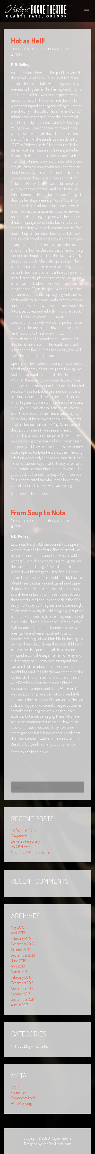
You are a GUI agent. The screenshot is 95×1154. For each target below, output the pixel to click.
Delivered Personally (25, 841)
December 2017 (22, 982)
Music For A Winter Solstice (30, 852)
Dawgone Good (22, 835)
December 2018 (22, 944)
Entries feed (19, 1092)
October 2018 (20, 949)
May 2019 (17, 927)
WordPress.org (21, 1103)
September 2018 (23, 955)
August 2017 (19, 1004)
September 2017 (23, 999)
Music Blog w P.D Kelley (30, 49)
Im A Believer (20, 846)
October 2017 (20, 994)
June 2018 (18, 960)
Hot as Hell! (28, 40)
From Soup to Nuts (38, 512)
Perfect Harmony (23, 830)
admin (18, 54)
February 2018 (21, 977)
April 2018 (18, 966)
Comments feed (23, 1097)
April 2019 (18, 932)
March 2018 (19, 971)
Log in (15, 1087)
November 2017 (22, 988)
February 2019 (21, 938)
